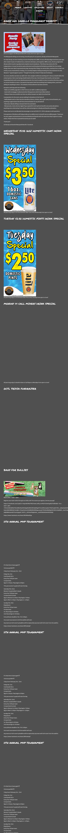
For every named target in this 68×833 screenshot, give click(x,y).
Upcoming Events (39, 9)
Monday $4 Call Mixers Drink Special (30, 303)
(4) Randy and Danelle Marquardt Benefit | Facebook (18, 124)
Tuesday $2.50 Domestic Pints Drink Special (34, 218)
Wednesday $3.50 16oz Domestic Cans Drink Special (33, 132)
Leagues (28, 7)
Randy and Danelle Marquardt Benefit (30, 21)
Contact (59, 7)
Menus (18, 7)
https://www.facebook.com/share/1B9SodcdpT (17, 626)
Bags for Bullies (16, 470)
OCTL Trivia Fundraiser (20, 388)
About (50, 7)
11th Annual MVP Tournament (24, 521)
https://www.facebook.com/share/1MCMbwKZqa (18, 515)
